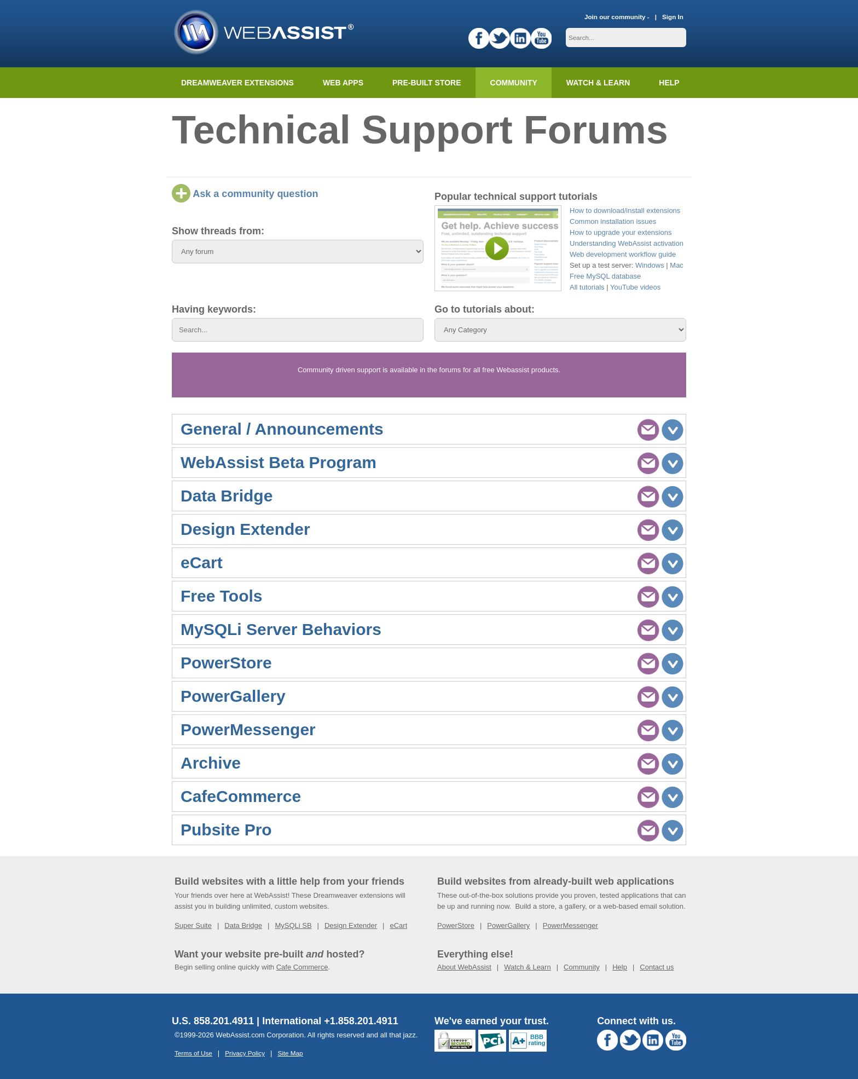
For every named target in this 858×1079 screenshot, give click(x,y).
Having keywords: (214, 309)
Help (619, 967)
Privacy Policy (245, 1053)
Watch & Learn (598, 82)
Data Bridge (243, 925)
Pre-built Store (426, 82)
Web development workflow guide (623, 254)
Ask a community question (245, 193)
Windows (649, 265)
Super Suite (193, 925)
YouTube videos (635, 287)
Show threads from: (218, 231)
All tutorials (587, 287)
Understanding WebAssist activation (626, 243)
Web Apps (343, 82)
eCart (398, 925)
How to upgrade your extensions (620, 232)
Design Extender (350, 925)
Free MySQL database (605, 276)
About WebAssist (464, 967)
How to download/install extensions (625, 210)
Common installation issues (613, 221)
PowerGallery (508, 925)
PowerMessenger (570, 925)
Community (513, 82)
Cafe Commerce (302, 967)
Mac (676, 265)
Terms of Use (193, 1053)
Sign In (672, 16)
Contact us (657, 967)
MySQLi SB (293, 925)
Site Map (290, 1053)
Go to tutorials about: (484, 309)
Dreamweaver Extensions (237, 82)
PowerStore (455, 925)
